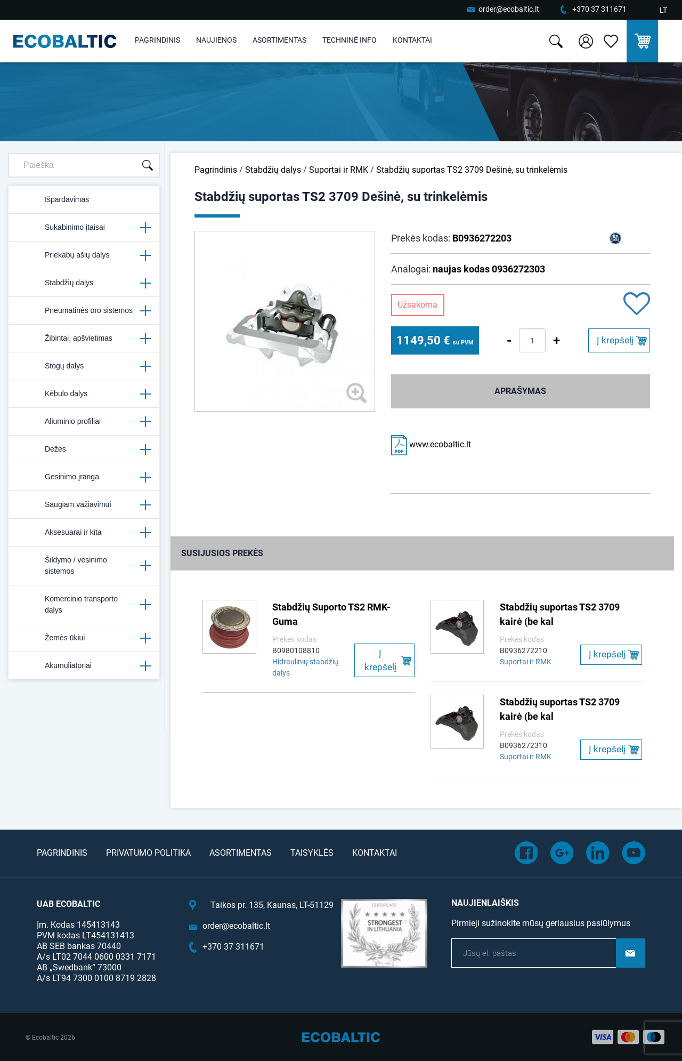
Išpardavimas (53, 200)
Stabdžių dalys (84, 283)
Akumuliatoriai (84, 666)
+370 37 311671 (599, 9)
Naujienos (216, 40)
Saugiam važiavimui (84, 505)
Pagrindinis (157, 40)
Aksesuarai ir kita (84, 532)
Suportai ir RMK (338, 170)
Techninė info (349, 40)
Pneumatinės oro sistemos (84, 310)
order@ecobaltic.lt (508, 9)
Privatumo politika (148, 853)
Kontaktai (412, 40)
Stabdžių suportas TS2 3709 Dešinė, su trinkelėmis (471, 170)
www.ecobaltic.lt (431, 444)
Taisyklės (312, 853)
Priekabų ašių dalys (84, 255)
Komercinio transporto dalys (84, 604)
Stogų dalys (84, 366)
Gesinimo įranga (84, 477)
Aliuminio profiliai (84, 421)
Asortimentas (279, 40)
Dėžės (84, 449)
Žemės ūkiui (84, 638)
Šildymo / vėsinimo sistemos (84, 565)
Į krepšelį (615, 340)
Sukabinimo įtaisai (84, 227)
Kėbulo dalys (84, 394)
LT (663, 10)
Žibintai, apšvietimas (84, 338)
